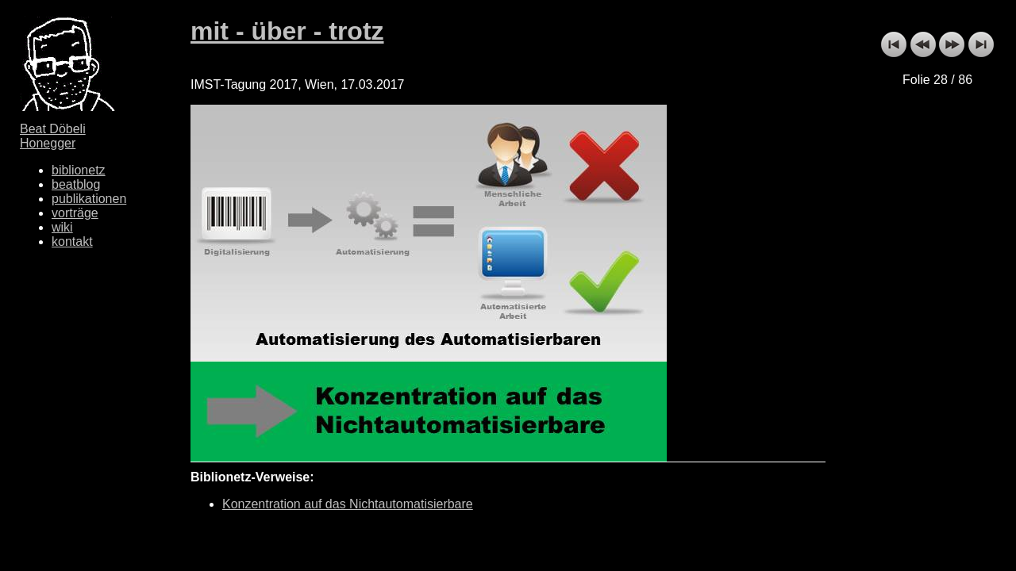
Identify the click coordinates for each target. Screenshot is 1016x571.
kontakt (72, 241)
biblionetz (79, 170)
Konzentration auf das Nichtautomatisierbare (347, 504)
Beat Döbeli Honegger (53, 136)
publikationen (89, 198)
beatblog (76, 184)
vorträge (75, 213)
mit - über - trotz (287, 31)
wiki (62, 227)
